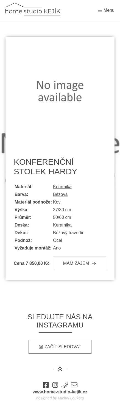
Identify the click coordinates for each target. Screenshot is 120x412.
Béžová (60, 194)
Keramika (62, 186)
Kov (57, 202)
